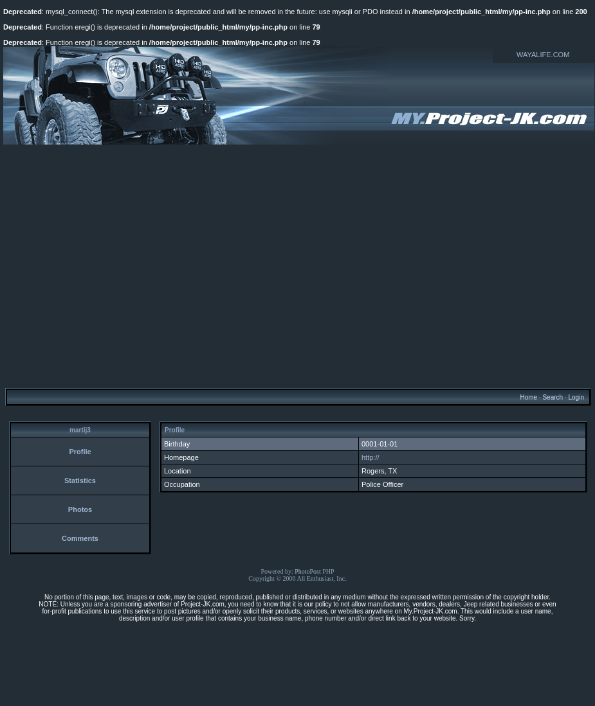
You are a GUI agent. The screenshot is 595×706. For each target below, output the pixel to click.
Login (575, 397)
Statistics (80, 480)
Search (552, 397)
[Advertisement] (120, 265)
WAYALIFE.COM (543, 54)
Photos (80, 509)
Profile (80, 451)
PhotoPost (308, 571)
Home (528, 397)
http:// (371, 457)
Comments (80, 538)
